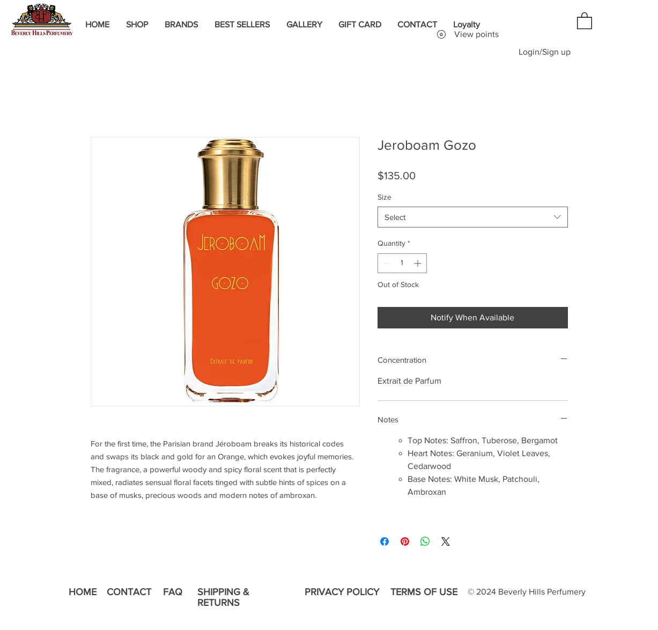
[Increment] (418, 263)
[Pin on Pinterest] (404, 541)
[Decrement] (386, 263)
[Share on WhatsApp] (425, 541)
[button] (584, 20)
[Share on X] (445, 541)
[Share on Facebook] (384, 541)
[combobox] (473, 217)
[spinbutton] (402, 263)
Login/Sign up (545, 51)
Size (384, 197)
